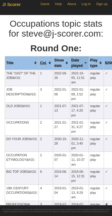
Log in (86, 4)
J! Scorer (11, 4)
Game (45, 4)
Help (58, 4)
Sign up (102, 4)
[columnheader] (22, 63)
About (71, 4)
